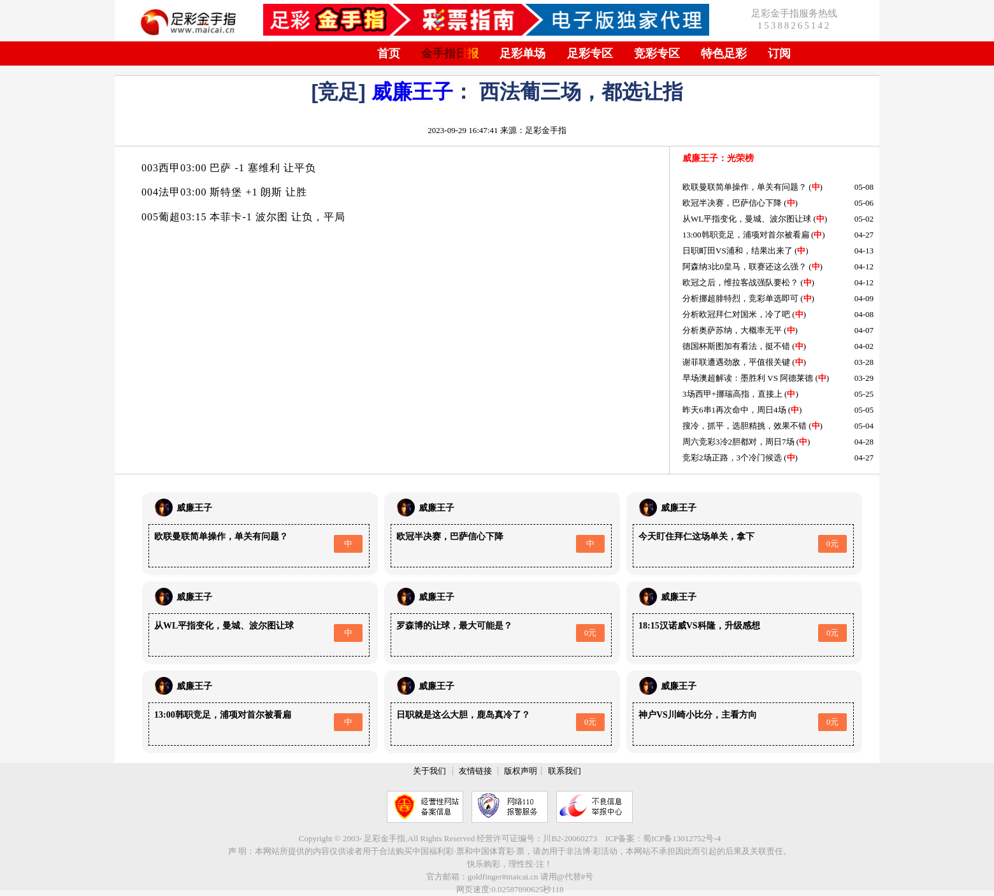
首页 (388, 53)
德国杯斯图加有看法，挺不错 (736, 346)
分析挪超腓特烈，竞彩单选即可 (740, 298)
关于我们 (429, 771)
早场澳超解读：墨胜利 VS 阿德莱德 (747, 378)
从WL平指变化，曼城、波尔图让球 (746, 219)
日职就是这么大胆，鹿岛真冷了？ (463, 715)
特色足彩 (724, 53)
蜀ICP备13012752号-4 (682, 838)
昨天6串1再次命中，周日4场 (734, 410)
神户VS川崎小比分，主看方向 (697, 715)
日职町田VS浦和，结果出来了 (737, 250)
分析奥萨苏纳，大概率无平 (732, 330)
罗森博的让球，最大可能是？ (454, 625)
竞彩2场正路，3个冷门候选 (732, 457)
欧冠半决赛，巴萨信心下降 (732, 203)
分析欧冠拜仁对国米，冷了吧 (736, 314)
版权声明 (520, 771)
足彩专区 (590, 53)
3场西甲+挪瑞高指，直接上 (732, 394)
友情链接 (475, 771)
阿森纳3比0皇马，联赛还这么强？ (744, 266)
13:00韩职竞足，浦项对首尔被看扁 (745, 234)
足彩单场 (522, 53)
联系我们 (564, 771)
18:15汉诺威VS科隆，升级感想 (699, 625)
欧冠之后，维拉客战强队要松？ (740, 282)
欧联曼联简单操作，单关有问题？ (744, 187)
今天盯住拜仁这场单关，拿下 (696, 536)
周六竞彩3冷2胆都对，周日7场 (738, 441)
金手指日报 (450, 53)
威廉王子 (412, 91)
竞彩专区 (657, 53)
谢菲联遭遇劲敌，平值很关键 (736, 362)
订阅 (779, 53)
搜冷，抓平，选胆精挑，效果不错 (744, 425)
